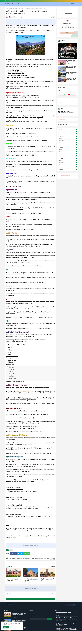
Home (13, 3)
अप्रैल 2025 (68, 136)
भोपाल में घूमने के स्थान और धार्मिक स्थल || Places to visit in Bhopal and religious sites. (13, 579)
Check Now (10, 624)
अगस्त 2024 (68, 144)
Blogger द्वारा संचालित (62, 124)
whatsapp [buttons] (63, 94)
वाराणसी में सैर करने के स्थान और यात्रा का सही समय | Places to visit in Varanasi (71, 79)
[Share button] (31, 553)
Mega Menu (18, 3)
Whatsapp (27, 553)
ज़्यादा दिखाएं (53, 566)
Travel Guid (61, 119)
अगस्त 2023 (68, 167)
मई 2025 (68, 133)
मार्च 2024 (68, 153)
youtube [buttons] (73, 94)
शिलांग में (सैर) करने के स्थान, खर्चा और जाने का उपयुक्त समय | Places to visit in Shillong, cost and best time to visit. (66, 629)
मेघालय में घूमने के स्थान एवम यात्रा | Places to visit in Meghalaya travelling (71, 73)
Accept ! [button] (5, 627)
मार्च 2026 (68, 129)
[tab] (13, 4)
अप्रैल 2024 (68, 151)
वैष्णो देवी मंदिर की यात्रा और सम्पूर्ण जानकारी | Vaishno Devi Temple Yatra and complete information (66, 613)
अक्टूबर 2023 (68, 162)
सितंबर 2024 (68, 142)
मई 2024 (68, 149)
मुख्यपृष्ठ (7, 8)
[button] (72, 3)
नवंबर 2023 (68, 160)
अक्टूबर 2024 (68, 140)
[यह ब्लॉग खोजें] (38, 619)
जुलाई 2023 (68, 169)
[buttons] (5, 1)
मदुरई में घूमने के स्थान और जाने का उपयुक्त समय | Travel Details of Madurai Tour (48, 579)
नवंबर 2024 (68, 138)
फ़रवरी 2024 (68, 155)
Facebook (14, 553)
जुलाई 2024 (68, 147)
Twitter (20, 553)
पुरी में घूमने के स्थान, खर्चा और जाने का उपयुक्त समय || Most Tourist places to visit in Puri (71, 62)
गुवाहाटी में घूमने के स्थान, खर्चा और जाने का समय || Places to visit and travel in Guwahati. (30, 579)
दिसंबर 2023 (68, 158)
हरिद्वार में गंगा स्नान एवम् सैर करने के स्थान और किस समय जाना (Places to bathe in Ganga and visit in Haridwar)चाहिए (71, 68)
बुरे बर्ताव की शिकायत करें (65, 175)
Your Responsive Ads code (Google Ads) (30, 545)
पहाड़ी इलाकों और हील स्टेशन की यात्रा (25, 391)
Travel (10, 8)
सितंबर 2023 (68, 164)
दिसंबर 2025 (68, 131)
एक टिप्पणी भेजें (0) (30, 598)
